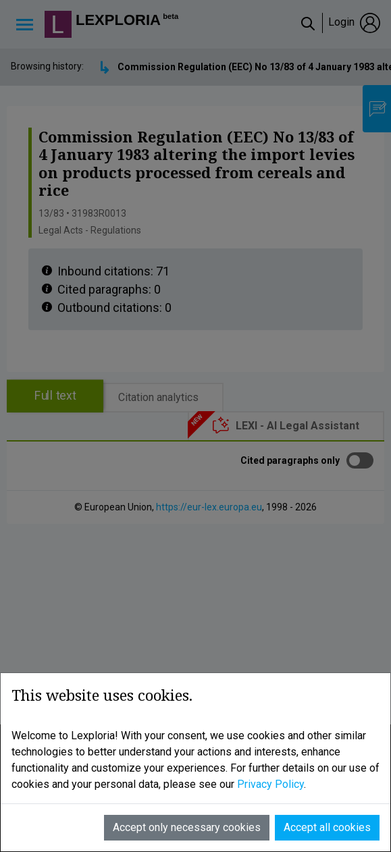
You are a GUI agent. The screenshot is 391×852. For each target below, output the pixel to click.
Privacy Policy (270, 784)
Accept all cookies (327, 827)
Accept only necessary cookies (187, 827)
